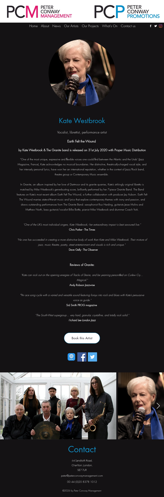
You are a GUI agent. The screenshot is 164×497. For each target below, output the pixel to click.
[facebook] (150, 26)
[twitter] (155, 26)
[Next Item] (158, 406)
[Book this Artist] (82, 338)
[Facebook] (82, 357)
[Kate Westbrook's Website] (71, 357)
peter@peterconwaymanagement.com (82, 475)
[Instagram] (160, 26)
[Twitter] (92, 357)
